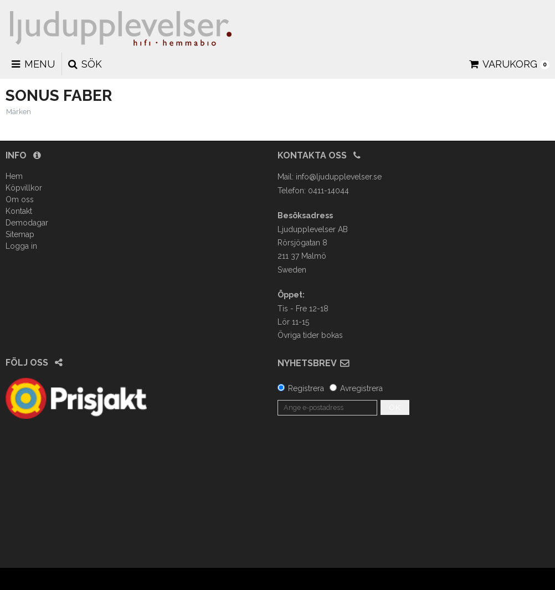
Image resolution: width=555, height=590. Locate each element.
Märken (18, 111)
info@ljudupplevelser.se (339, 176)
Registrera (306, 388)
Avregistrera (361, 388)
